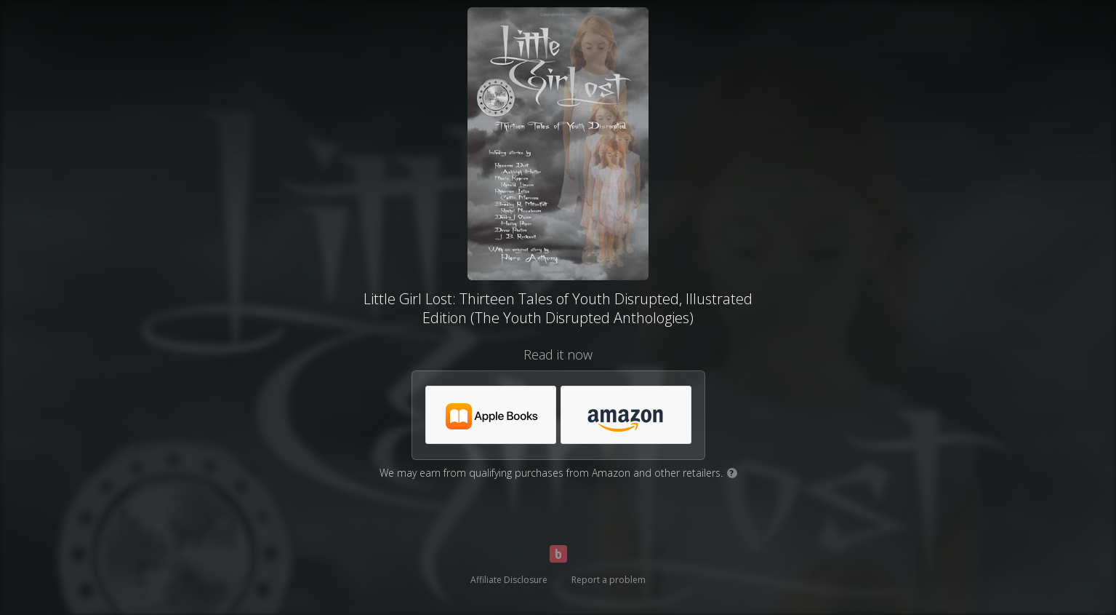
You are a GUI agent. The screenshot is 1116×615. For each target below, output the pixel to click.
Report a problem (608, 580)
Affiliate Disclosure (508, 580)
